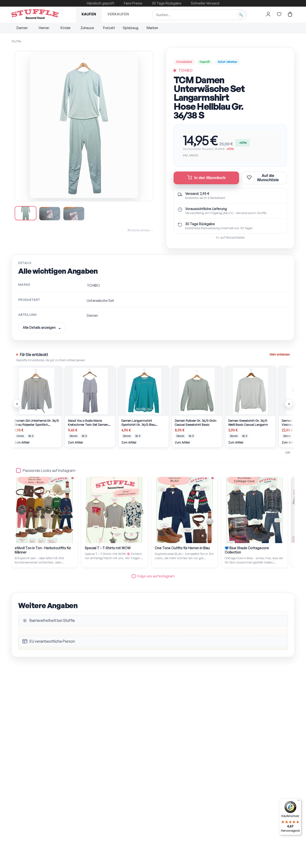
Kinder (66, 28)
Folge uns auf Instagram (153, 576)
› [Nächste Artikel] (289, 403)
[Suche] (199, 14)
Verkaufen (118, 14)
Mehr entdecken (280, 354)
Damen (22, 28)
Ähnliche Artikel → (140, 230)
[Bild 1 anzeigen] (26, 213)
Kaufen (89, 14)
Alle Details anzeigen (39, 327)
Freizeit (109, 28)
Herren (44, 28)
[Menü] (298, 801)
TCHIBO (185, 70)
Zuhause (87, 28)
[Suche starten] (241, 14)
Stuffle (16, 41)
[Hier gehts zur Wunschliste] (279, 14)
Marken (152, 28)
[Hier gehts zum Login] (268, 14)
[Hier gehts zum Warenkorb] (290, 14)
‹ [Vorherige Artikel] (17, 403)
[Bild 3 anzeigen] (76, 214)
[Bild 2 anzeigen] (51, 214)
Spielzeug (130, 28)
